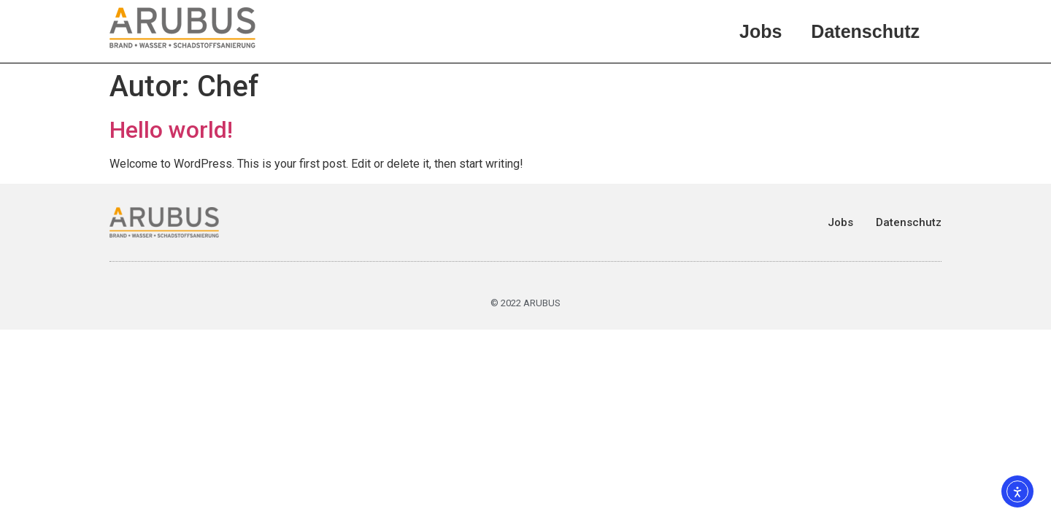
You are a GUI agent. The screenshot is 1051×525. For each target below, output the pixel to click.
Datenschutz (865, 31)
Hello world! (171, 130)
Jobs (760, 31)
